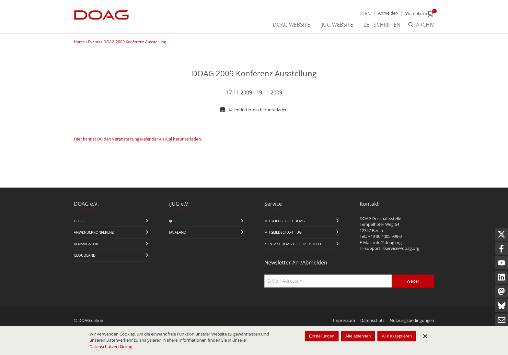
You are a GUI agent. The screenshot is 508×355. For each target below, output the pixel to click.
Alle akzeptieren (397, 336)
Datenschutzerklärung (110, 346)
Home (79, 41)
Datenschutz (372, 320)
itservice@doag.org (400, 248)
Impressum (344, 320)
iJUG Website (336, 24)
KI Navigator (86, 243)
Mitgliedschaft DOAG (284, 220)
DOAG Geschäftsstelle (380, 218)
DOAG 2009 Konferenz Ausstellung (134, 41)
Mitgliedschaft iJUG (283, 232)
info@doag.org (387, 242)
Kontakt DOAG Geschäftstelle (293, 243)
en (368, 13)
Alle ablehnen (358, 336)
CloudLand (85, 255)
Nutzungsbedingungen (412, 320)
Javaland (177, 232)
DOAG (79, 220)
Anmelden (388, 13)
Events (94, 41)
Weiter (413, 281)
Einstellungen (321, 336)
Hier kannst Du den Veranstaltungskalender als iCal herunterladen (137, 139)
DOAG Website (291, 24)
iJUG (172, 220)
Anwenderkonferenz (94, 232)
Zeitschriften (382, 24)
